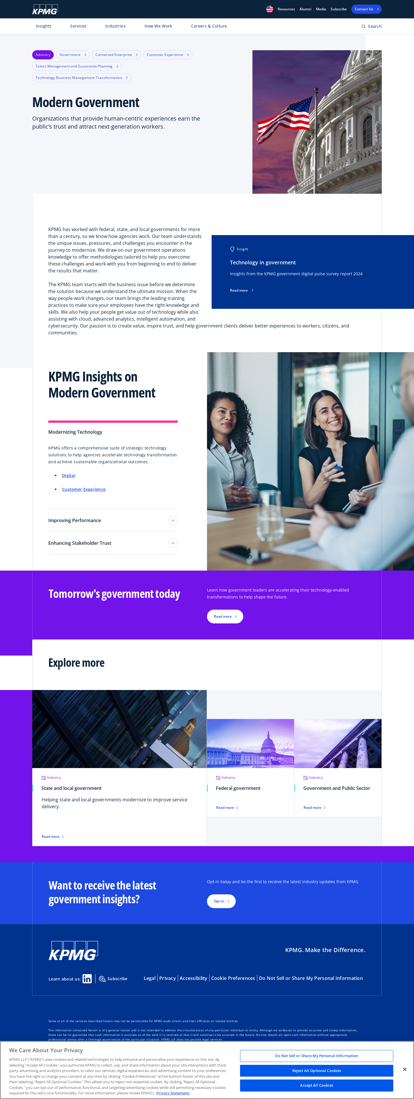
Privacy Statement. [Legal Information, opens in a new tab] (173, 1093)
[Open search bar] (371, 27)
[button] (269, 9)
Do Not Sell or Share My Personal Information (311, 978)
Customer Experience (168, 54)
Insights (44, 26)
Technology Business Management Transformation (82, 77)
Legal (150, 978)
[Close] (404, 1069)
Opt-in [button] (219, 901)
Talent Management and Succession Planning (77, 66)
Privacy (167, 978)
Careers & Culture (209, 26)
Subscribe (339, 9)
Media (321, 9)
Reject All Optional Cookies (316, 1070)
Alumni (305, 9)
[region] (207, 1070)
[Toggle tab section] (173, 520)
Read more (241, 290)
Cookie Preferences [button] (233, 978)
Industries (115, 26)
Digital (68, 475)
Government (73, 54)
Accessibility (194, 978)
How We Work (158, 26)
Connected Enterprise (116, 54)
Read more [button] (223, 616)
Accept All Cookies (316, 1085)
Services (78, 26)
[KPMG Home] (45, 9)
